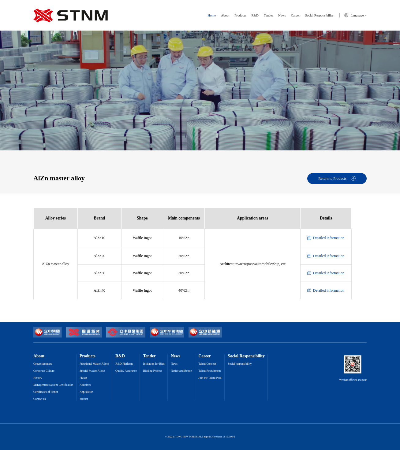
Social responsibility (240, 364)
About (225, 15)
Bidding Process (152, 371)
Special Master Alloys (92, 371)
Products (240, 15)
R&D (255, 15)
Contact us (39, 399)
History (37, 378)
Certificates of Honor (45, 392)
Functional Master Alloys (94, 364)
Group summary (42, 364)
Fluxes (83, 378)
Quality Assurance (126, 371)
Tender (268, 15)
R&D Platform (124, 364)
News (282, 15)
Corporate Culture (43, 371)
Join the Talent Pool (210, 378)
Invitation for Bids (153, 364)
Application (86, 392)
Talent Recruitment (209, 371)
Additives (85, 385)
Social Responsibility (319, 15)
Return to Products (337, 178)
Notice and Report (181, 371)
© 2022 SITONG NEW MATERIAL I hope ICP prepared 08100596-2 (200, 437)
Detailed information (325, 238)
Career (295, 15)
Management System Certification (53, 385)
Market (84, 399)
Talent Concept (207, 364)
